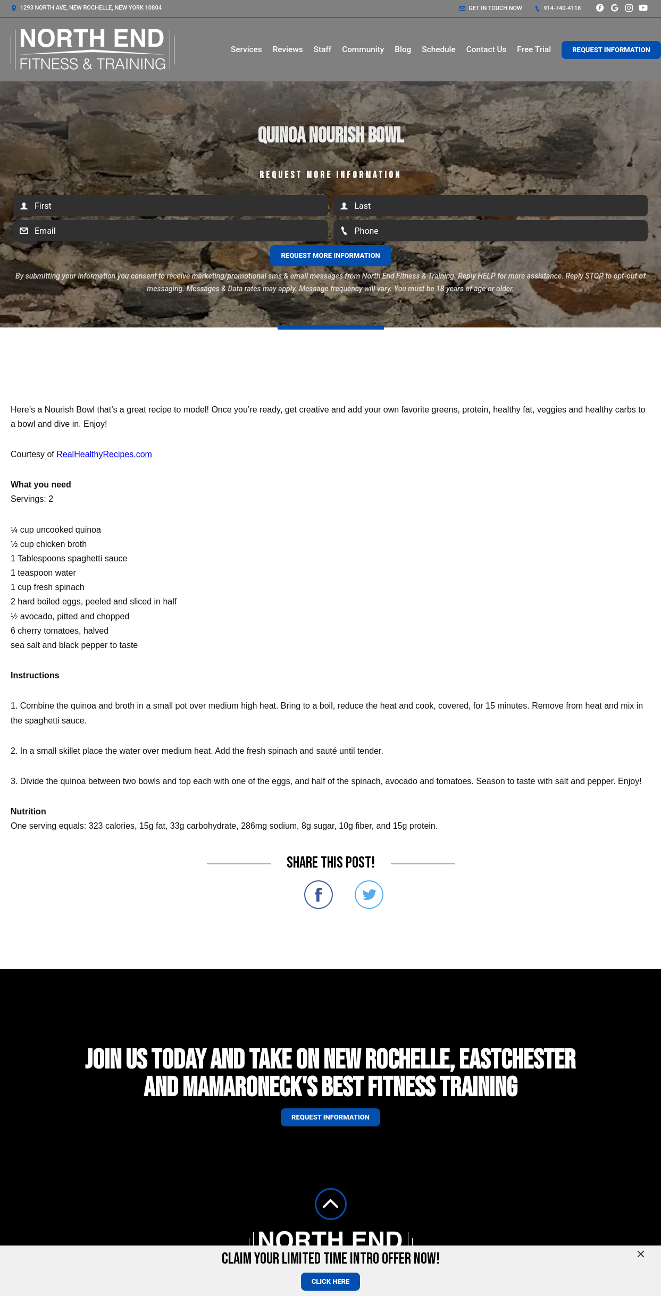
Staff (323, 49)
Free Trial (534, 49)
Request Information (611, 50)
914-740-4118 (557, 8)
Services (246, 49)
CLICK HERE (331, 1281)
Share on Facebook (318, 894)
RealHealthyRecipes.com (104, 454)
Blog (403, 49)
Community (363, 49)
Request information (330, 1117)
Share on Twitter (369, 894)
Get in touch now (490, 8)
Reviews (288, 49)
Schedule (438, 49)
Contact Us (486, 49)
